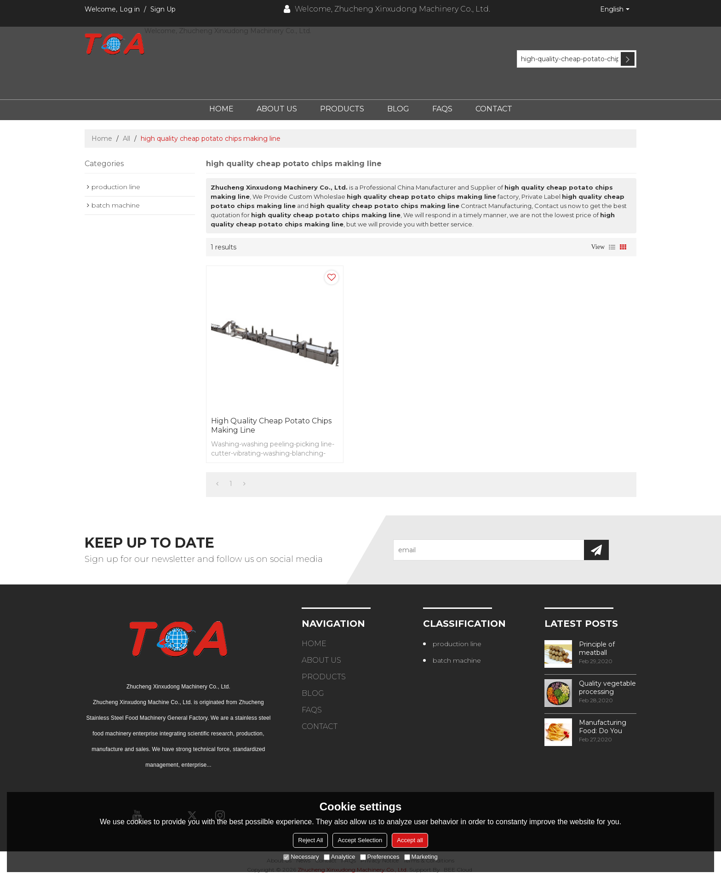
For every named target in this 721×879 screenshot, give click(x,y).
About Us (277, 108)
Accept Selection (360, 840)
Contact (493, 108)
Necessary (301, 856)
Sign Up (163, 9)
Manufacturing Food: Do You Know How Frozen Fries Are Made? (605, 726)
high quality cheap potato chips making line (271, 425)
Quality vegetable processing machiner (607, 687)
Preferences (380, 856)
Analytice (339, 856)
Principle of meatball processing (597, 648)
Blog (398, 108)
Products (342, 108)
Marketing (421, 856)
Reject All (310, 840)
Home (221, 108)
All (126, 138)
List (612, 247)
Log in (130, 9)
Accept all (410, 840)
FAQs (442, 108)
